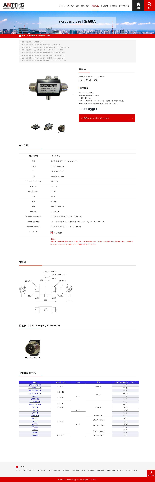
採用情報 (91, 470)
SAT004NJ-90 (35, 390)
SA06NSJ (35, 416)
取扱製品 (95, 6)
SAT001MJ (58, 233)
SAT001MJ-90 (35, 385)
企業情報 (75, 470)
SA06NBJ (35, 399)
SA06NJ (35, 396)
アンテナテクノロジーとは (69, 6)
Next (73, 94)
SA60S (35, 418)
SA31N (35, 407)
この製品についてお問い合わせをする (107, 118)
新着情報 (113, 6)
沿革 (83, 470)
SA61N (35, 410)
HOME (22, 466)
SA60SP (35, 429)
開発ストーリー (54, 470)
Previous (23, 94)
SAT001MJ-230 (35, 388)
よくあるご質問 (131, 470)
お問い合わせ (124, 6)
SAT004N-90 (35, 402)
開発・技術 (85, 6)
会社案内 (104, 6)
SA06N (35, 413)
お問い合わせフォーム (115, 470)
